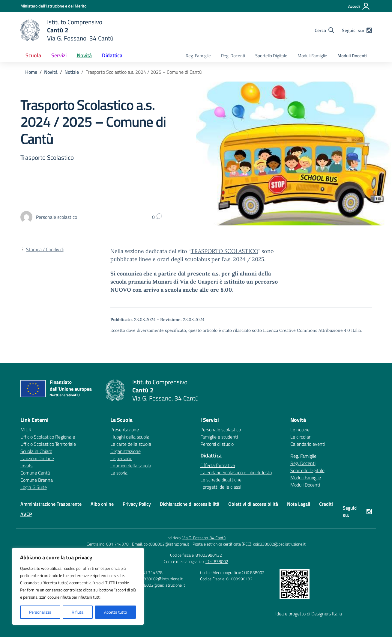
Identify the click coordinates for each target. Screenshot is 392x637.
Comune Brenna (36, 480)
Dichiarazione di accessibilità (189, 504)
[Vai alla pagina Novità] (51, 72)
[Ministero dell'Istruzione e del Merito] (53, 6)
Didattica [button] (112, 55)
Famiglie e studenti (219, 436)
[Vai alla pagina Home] (31, 72)
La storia (118, 472)
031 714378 (117, 544)
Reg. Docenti (233, 55)
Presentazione (124, 429)
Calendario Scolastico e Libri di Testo (236, 472)
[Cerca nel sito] (324, 30)
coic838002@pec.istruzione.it (279, 544)
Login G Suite (33, 487)
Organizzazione (125, 451)
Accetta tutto (115, 612)
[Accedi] (359, 6)
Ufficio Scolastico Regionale (47, 436)
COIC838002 (216, 561)
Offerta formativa (217, 465)
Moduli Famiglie (312, 55)
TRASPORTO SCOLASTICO (224, 251)
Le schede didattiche (220, 479)
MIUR (25, 429)
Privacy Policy (137, 504)
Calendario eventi (307, 444)
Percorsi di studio (217, 444)
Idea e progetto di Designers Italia (308, 613)
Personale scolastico (220, 429)
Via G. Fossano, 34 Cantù (204, 537)
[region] (78, 586)
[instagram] (369, 30)
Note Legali (298, 504)
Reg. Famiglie (198, 55)
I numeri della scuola (130, 465)
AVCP (26, 514)
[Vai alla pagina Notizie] (71, 72)
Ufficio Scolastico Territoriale (48, 444)
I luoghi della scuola (129, 436)
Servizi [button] (59, 55)
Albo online (102, 504)
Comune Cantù (35, 472)
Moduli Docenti (352, 55)
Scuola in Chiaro (36, 451)
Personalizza (40, 612)
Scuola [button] (33, 55)
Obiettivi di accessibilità (253, 504)
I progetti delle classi (220, 486)
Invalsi (26, 465)
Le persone (121, 458)
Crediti (326, 504)
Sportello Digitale (271, 55)
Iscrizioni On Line (37, 458)
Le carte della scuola (130, 444)
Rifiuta (77, 612)
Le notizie (300, 429)
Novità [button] (84, 55)
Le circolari (300, 436)
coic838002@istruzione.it (166, 544)
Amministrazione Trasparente (51, 504)
